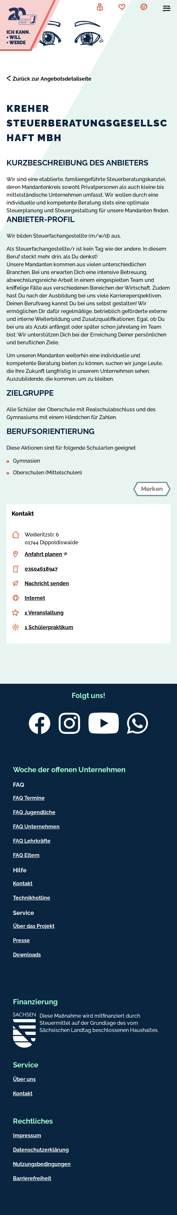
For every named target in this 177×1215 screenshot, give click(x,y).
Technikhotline (31, 898)
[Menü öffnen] (166, 10)
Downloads (27, 955)
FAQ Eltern (26, 855)
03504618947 (41, 569)
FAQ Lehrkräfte (32, 841)
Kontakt (22, 883)
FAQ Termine (29, 798)
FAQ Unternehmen (36, 827)
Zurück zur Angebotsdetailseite (52, 79)
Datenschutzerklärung (41, 1150)
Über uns (24, 1079)
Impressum (27, 1135)
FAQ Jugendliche (34, 812)
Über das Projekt (33, 926)
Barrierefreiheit (32, 1178)
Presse (21, 940)
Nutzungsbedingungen (42, 1164)
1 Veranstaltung (44, 613)
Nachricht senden (47, 583)
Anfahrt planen (46, 554)
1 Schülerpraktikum (49, 627)
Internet (35, 598)
